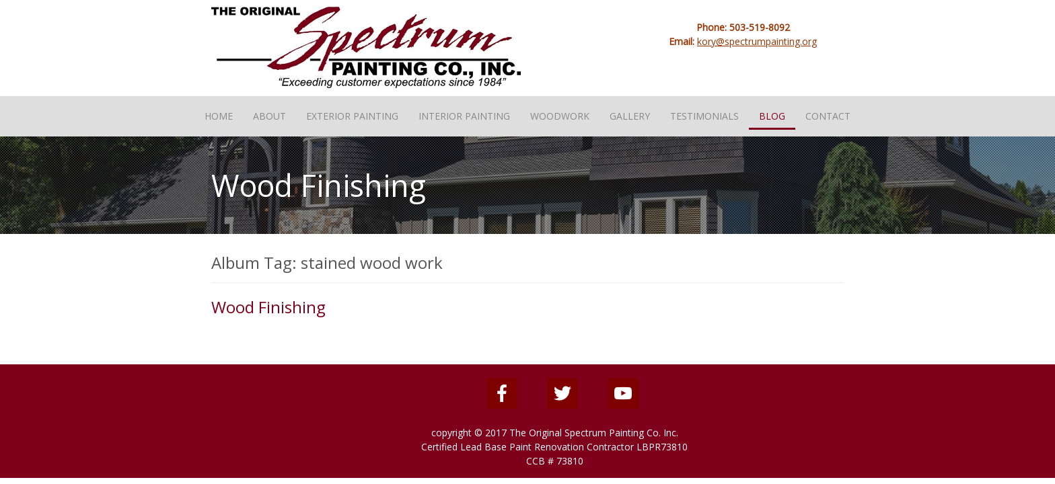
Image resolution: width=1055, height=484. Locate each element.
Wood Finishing (268, 307)
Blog (772, 116)
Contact (827, 116)
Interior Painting (464, 116)
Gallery (630, 116)
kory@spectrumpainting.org (757, 41)
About (269, 116)
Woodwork (559, 116)
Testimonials (704, 116)
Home (219, 116)
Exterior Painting (352, 116)
